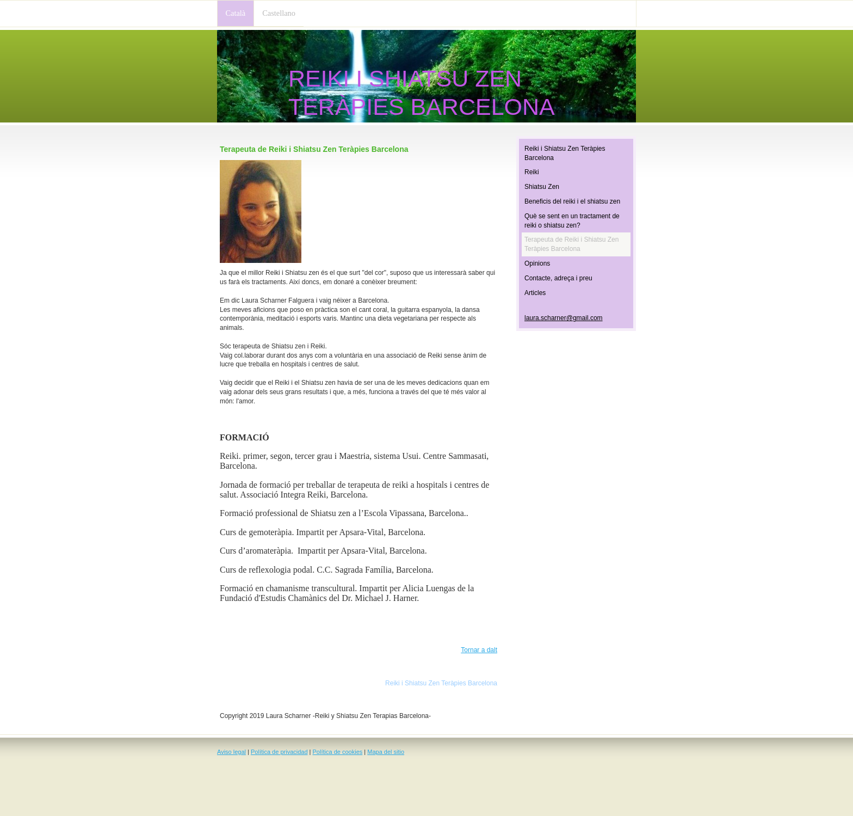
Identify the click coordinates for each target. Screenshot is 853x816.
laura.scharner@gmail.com (563, 318)
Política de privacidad (279, 751)
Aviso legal (231, 751)
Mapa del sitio (385, 751)
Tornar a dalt (479, 650)
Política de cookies (338, 751)
